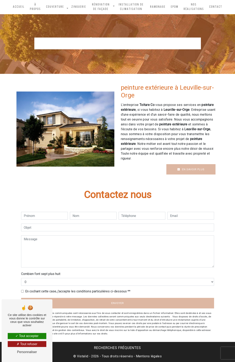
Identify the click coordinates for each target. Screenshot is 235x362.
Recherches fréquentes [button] (117, 348)
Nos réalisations (194, 7)
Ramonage (158, 7)
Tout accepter (26, 336)
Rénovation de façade (101, 7)
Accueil (19, 7)
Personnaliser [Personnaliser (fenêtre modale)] (27, 352)
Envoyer (117, 303)
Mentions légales (148, 356)
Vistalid (82, 356)
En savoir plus (191, 169)
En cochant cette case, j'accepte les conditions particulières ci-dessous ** (77, 291)
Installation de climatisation (131, 7)
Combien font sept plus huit (40, 274)
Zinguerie (78, 7)
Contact (215, 7)
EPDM (174, 7)
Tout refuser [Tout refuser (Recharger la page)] (27, 344)
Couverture (55, 7)
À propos (35, 7)
